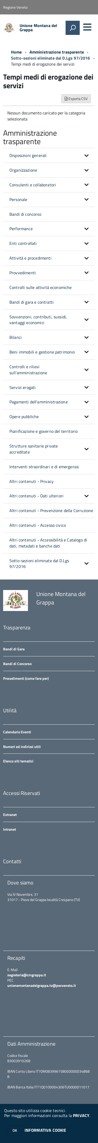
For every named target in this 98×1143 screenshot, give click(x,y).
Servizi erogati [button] (22, 387)
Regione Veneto (15, 7)
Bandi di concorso (25, 214)
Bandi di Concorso (17, 663)
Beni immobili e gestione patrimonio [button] (42, 352)
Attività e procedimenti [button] (30, 258)
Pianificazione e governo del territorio (43, 431)
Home (16, 52)
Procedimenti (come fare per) (26, 678)
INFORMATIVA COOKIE (45, 1130)
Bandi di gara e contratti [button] (31, 302)
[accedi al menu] (87, 27)
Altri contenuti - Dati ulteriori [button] (36, 496)
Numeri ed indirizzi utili (22, 746)
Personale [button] (18, 199)
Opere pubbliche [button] (24, 416)
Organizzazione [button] (23, 170)
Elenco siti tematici (18, 761)
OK (15, 1130)
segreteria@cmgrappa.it (26, 975)
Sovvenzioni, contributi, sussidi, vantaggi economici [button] (38, 320)
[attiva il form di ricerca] (73, 28)
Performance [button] (21, 228)
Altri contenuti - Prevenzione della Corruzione (51, 510)
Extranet (10, 814)
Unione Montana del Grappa (38, 27)
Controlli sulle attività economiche (40, 287)
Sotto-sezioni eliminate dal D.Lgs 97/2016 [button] (39, 563)
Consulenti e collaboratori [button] (32, 185)
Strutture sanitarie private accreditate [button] (33, 449)
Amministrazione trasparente (57, 52)
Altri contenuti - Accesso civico (37, 525)
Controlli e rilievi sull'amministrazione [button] (28, 370)
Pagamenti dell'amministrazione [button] (38, 402)
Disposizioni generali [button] (28, 155)
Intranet (9, 829)
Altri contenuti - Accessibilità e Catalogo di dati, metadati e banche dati (48, 543)
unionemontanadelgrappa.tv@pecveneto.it (41, 985)
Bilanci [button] (15, 337)
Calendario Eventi (17, 732)
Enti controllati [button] (23, 243)
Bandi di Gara (14, 649)
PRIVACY (81, 1115)
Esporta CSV (76, 98)
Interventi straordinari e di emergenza (44, 466)
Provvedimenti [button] (22, 273)
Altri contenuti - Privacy (31, 481)
